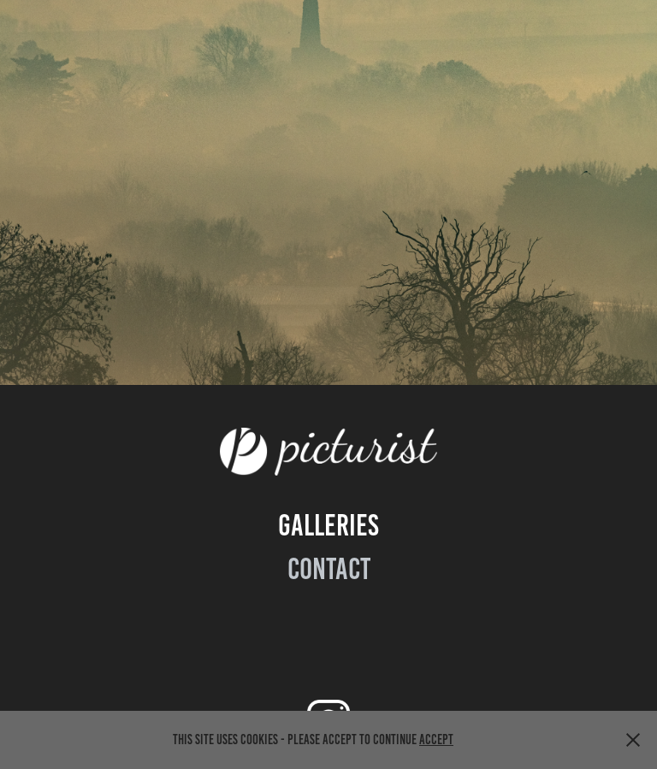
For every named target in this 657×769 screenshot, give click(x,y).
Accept (436, 739)
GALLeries (328, 525)
